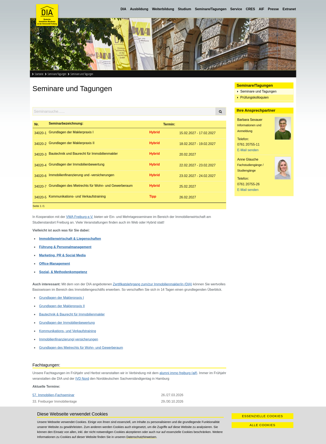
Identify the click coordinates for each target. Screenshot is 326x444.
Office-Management (54, 263)
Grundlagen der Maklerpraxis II (71, 143)
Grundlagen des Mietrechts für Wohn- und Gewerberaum (90, 185)
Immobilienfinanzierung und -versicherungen (81, 175)
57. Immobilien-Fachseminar (53, 395)
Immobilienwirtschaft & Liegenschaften (70, 238)
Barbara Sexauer (249, 119)
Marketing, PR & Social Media (62, 255)
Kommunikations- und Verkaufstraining (77, 196)
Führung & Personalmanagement (65, 247)
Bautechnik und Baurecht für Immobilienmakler (83, 153)
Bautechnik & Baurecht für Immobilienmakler (72, 314)
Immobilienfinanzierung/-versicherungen (68, 339)
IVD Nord (82, 378)
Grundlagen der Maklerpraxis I (71, 132)
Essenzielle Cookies (262, 416)
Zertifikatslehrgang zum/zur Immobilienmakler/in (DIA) (152, 284)
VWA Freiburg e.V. (79, 217)
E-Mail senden (247, 150)
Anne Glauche (247, 159)
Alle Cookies (262, 425)
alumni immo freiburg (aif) (178, 373)
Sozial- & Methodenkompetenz (63, 272)
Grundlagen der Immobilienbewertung (76, 164)
